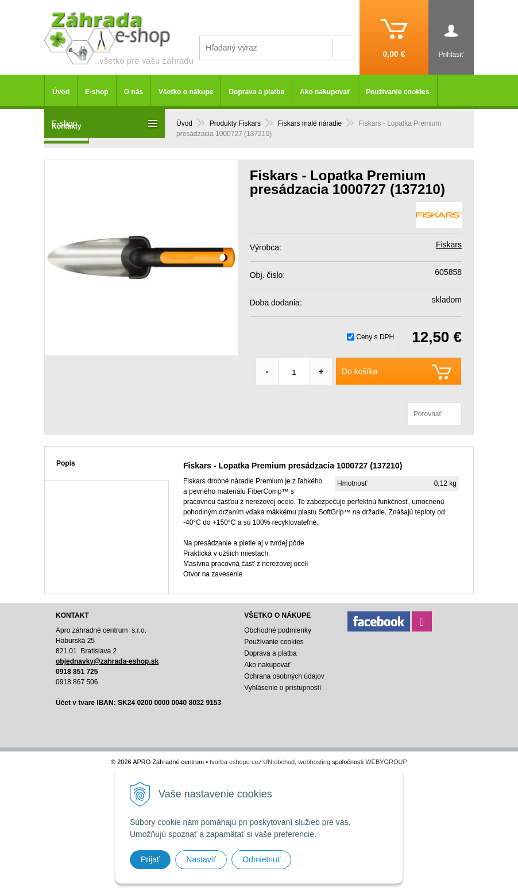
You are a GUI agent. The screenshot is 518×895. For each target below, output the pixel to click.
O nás (133, 92)
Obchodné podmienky (277, 630)
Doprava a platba (256, 92)
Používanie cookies (398, 92)
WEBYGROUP (386, 761)
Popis (65, 463)
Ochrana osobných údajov (284, 676)
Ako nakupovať (325, 92)
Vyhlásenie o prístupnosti (282, 688)
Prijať (150, 859)
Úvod (60, 92)
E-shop (97, 92)
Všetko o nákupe (186, 92)
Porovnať (427, 414)
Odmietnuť (261, 859)
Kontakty (66, 126)
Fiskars (449, 244)
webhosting (314, 761)
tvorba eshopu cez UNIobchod (252, 761)
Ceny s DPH (375, 337)
